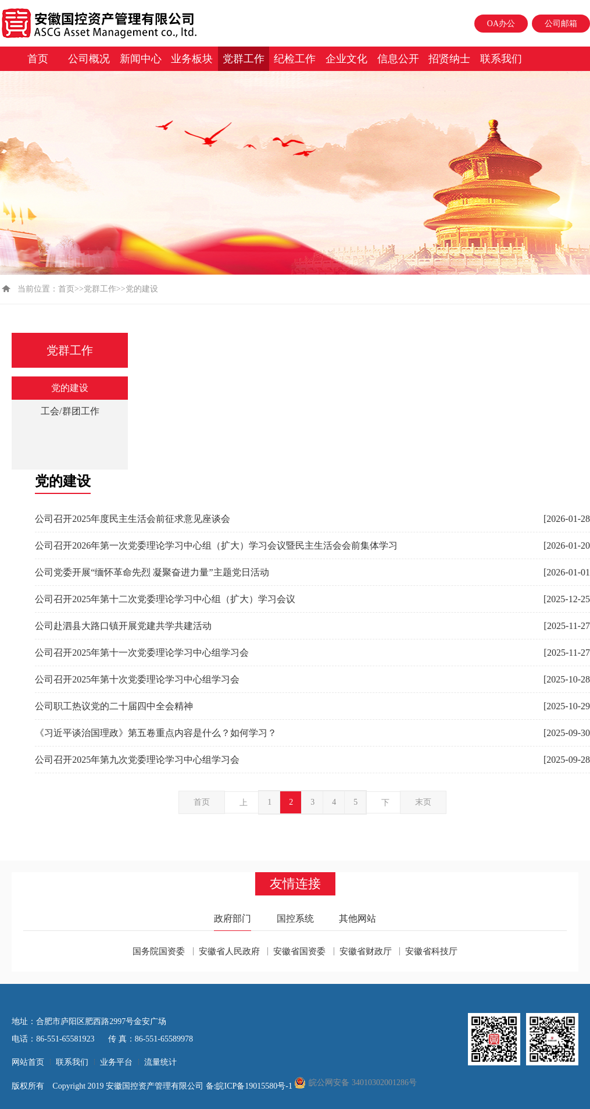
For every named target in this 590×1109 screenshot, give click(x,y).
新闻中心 (141, 59)
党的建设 (69, 388)
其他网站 (357, 918)
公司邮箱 (561, 23)
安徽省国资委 (299, 951)
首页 (37, 59)
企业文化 (346, 59)
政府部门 (232, 918)
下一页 (385, 805)
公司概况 (89, 59)
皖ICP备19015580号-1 (255, 1086)
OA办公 (501, 23)
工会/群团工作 (70, 411)
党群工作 (243, 59)
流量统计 (160, 1062)
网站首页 (28, 1062)
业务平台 (116, 1062)
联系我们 (501, 59)
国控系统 (295, 918)
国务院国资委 (159, 951)
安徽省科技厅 (431, 951)
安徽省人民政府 (229, 951)
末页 (423, 802)
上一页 (243, 805)
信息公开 (398, 59)
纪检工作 (295, 59)
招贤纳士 (449, 59)
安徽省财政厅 (365, 951)
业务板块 (192, 59)
